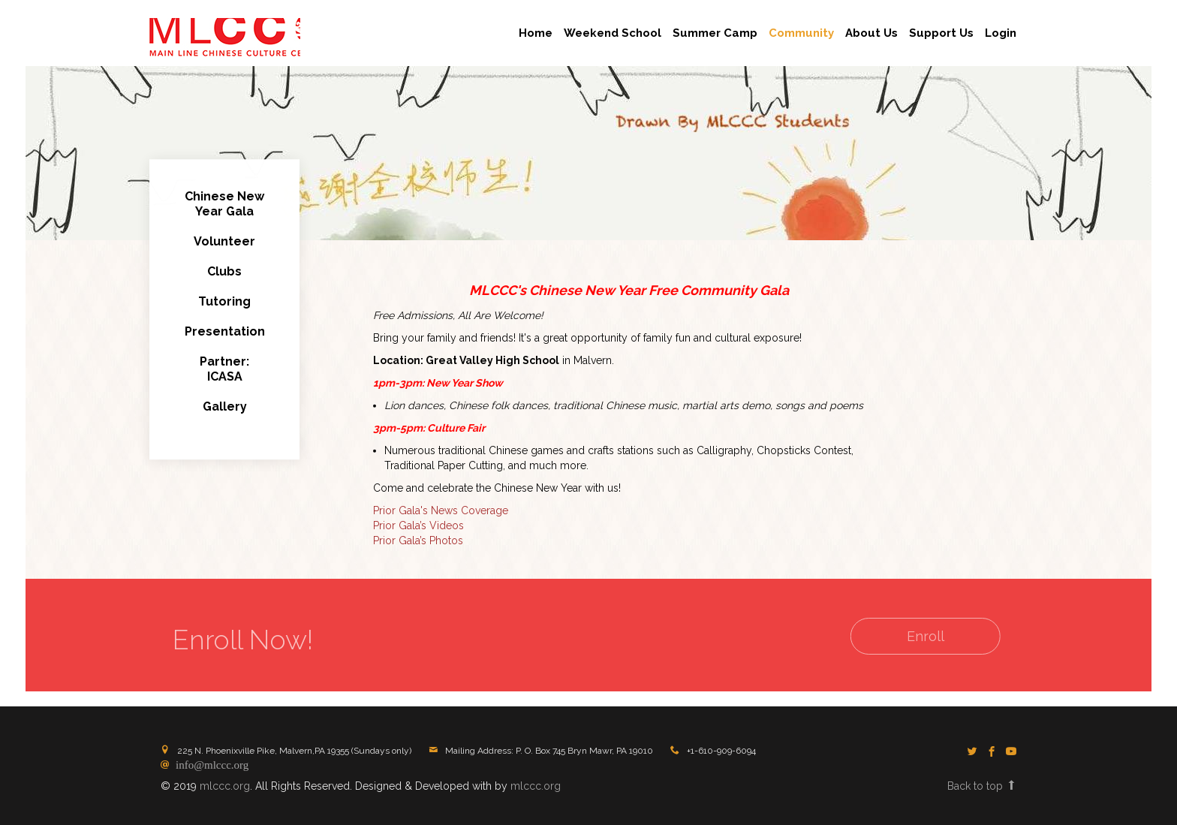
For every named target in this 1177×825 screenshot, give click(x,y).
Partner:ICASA (224, 370)
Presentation (225, 333)
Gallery (225, 408)
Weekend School (612, 33)
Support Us (941, 33)
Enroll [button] (913, 636)
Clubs (224, 273)
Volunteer (224, 243)
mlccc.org (225, 786)
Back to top (981, 786)
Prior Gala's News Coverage (440, 512)
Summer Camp (715, 33)
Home (535, 33)
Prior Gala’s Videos (418, 527)
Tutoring (224, 303)
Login (1000, 33)
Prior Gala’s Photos (418, 542)
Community (801, 33)
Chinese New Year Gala (224, 205)
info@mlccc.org (209, 763)
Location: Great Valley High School (466, 362)
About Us (871, 33)
